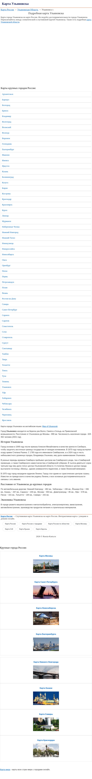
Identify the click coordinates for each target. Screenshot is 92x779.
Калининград (8, 177)
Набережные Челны (11, 227)
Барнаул (5, 100)
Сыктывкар (7, 348)
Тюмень (5, 381)
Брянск (5, 111)
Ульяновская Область (27, 9)
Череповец (6, 415)
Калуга (5, 182)
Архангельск (7, 94)
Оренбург (6, 265)
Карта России (7, 9)
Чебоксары (7, 404)
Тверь (4, 359)
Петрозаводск (8, 282)
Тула (4, 376)
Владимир (6, 116)
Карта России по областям (58, 524)
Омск (4, 260)
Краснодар (6, 199)
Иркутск (5, 166)
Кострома (6, 193)
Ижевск (5, 160)
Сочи (4, 332)
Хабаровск (6, 398)
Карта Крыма (24, 529)
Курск (4, 210)
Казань (5, 171)
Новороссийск (8, 249)
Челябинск (7, 409)
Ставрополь (7, 337)
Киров (5, 188)
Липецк (5, 216)
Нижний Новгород (10, 232)
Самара (5, 304)
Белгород (6, 105)
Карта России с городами (32, 524)
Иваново (6, 155)
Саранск (5, 315)
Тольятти (6, 365)
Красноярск (7, 205)
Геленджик (7, 144)
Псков (4, 287)
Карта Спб (9, 529)
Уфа (4, 392)
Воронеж (6, 138)
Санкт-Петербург (9, 310)
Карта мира (5, 770)
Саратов (5, 321)
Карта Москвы (81, 524)
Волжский (6, 127)
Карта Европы (41, 529)
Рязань (5, 293)
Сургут (5, 343)
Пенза (4, 271)
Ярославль (6, 420)
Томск (4, 370)
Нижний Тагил (8, 238)
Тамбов (5, 354)
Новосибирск (8, 254)
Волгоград (6, 122)
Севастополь (7, 326)
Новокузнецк (8, 243)
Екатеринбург (8, 149)
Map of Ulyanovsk (50, 426)
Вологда (5, 133)
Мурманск (6, 221)
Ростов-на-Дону (9, 299)
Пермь (5, 276)
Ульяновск (6, 387)
